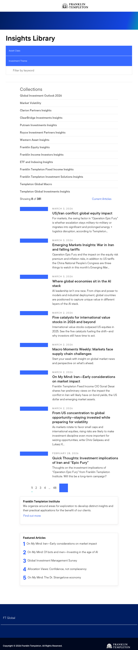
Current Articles (104, 199)
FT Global (9, 618)
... (49, 488)
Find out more (33, 516)
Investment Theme (18, 61)
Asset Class (14, 50)
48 (54, 488)
